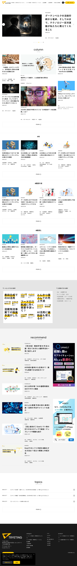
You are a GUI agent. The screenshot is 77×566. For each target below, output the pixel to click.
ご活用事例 (50, 2)
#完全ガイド (27, 379)
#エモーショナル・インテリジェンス (65, 107)
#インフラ (4, 79)
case (48, 533)
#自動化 (15, 162)
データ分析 (68, 296)
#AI (46, 37)
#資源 (8, 80)
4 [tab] (37, 42)
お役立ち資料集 (57, 2)
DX (68, 294)
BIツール (68, 301)
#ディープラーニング (42, 377)
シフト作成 (61, 294)
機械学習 (69, 299)
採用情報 (28, 547)
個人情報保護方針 (50, 539)
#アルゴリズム (36, 359)
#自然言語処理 (43, 164)
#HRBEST (29, 439)
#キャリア (60, 108)
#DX (24, 164)
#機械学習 (47, 162)
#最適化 (8, 258)
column (48, 535)
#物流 (67, 258)
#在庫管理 (44, 211)
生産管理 (60, 296)
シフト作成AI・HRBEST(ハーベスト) (33, 2)
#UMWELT (23, 83)
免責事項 (48, 541)
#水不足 (4, 80)
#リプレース (66, 108)
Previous (3, 24)
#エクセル (4, 164)
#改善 (13, 258)
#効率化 (34, 164)
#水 (14, 79)
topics (48, 537)
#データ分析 (49, 164)
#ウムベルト (29, 83)
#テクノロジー (51, 37)
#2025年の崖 (24, 166)
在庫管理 (60, 301)
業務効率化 (61, 299)
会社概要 (44, 2)
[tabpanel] (38, 25)
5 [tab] (38, 42)
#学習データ (34, 119)
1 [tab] (33, 42)
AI (58, 292)
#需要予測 (13, 164)
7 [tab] (41, 42)
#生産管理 (4, 162)
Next (73, 24)
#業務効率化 (60, 211)
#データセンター (27, 119)
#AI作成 (29, 377)
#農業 (12, 80)
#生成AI (57, 37)
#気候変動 (10, 79)
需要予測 (64, 292)
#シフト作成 (26, 263)
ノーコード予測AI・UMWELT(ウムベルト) (15, 2)
